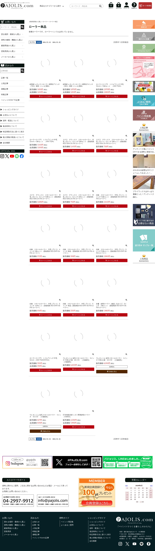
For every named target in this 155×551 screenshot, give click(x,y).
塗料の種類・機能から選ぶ (14, 525)
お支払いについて (10, 115)
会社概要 (6, 143)
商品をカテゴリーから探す (50, 6)
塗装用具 (7, 531)
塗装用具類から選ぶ (35, 21)
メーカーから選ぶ (11, 534)
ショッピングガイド (11, 109)
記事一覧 (4, 78)
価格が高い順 (56, 42)
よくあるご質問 (67, 525)
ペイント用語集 (67, 522)
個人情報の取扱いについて (13, 137)
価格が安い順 (47, 42)
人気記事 (4, 83)
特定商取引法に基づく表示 (13, 132)
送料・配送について (11, 121)
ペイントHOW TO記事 (10, 100)
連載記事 (4, 89)
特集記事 (4, 94)
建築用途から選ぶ (11, 528)
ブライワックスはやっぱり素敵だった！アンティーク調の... (143, 194)
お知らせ (36, 522)
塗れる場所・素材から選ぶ (14, 522)
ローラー (45, 21)
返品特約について (10, 126)
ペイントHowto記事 (40, 538)
